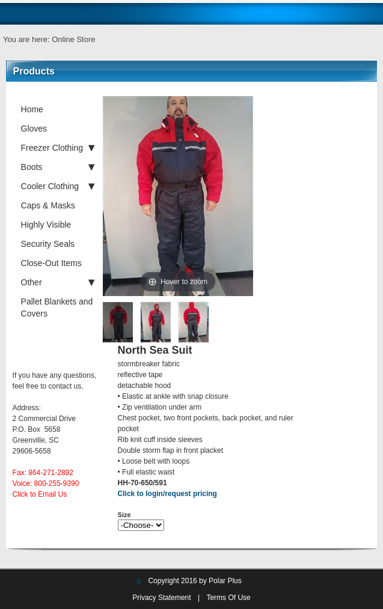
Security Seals (48, 244)
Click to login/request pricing (167, 493)
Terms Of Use (228, 597)
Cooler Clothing (57, 186)
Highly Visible (46, 224)
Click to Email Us (40, 494)
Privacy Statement (161, 597)
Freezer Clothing (57, 148)
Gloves (34, 128)
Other (57, 282)
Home (32, 109)
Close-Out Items (51, 263)
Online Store (73, 39)
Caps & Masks (48, 205)
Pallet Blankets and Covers (57, 307)
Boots (57, 167)
